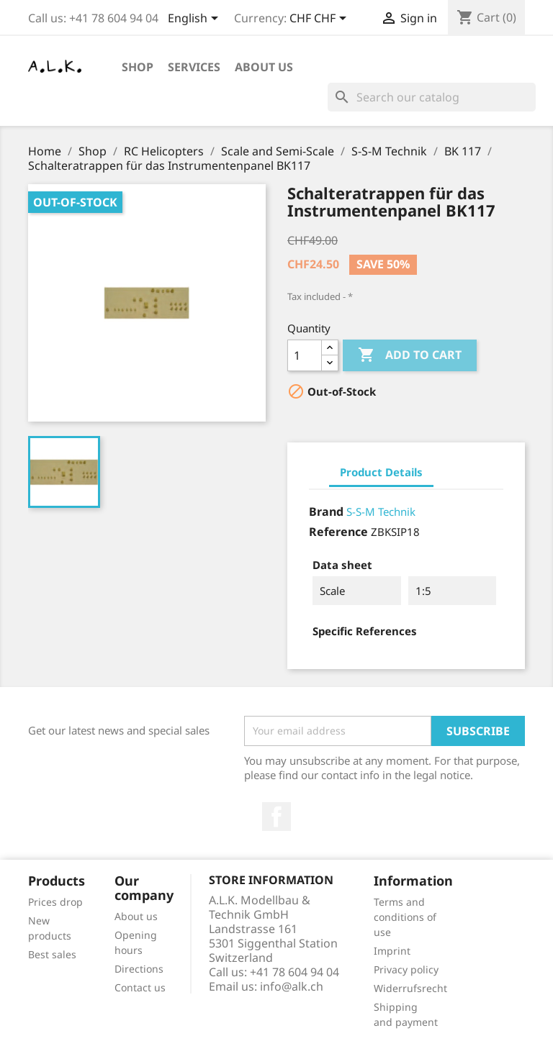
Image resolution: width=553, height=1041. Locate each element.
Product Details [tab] (381, 472)
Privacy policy (406, 969)
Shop (137, 67)
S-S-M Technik (380, 511)
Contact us (140, 987)
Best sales (52, 954)
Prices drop (55, 902)
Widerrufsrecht (410, 988)
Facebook (276, 816)
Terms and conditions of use (405, 917)
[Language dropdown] (195, 19)
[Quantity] (304, 355)
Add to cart (410, 355)
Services (194, 67)
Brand (326, 511)
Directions (138, 969)
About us (264, 67)
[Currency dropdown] (320, 19)
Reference (338, 531)
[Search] (432, 97)
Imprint (392, 951)
